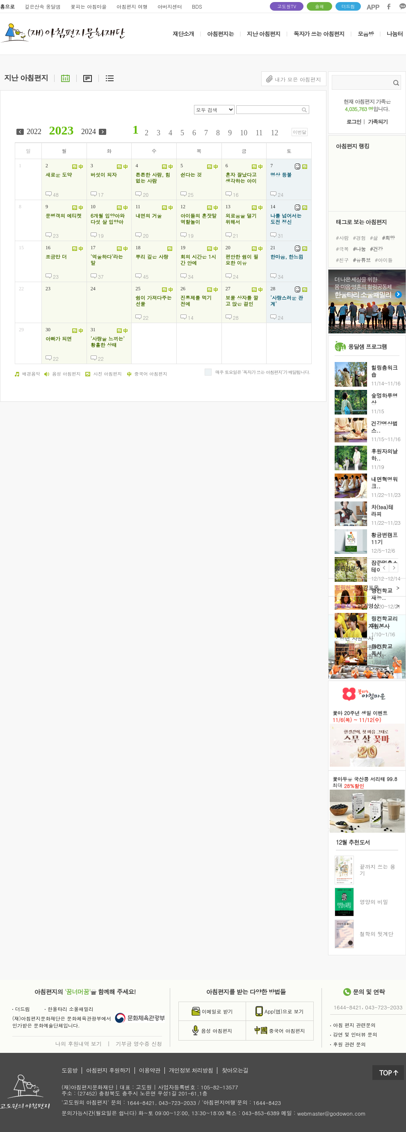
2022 (34, 132)
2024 (88, 132)
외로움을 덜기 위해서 (241, 218)
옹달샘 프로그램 (367, 346)
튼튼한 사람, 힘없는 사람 (152, 177)
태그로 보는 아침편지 (361, 221)
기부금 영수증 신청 (139, 1043)
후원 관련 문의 (348, 1044)
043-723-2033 (383, 1007)
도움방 (70, 1070)
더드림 (348, 6)
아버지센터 (169, 6)
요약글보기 (87, 78)
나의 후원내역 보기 (78, 1043)
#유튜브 (362, 259)
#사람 (342, 237)
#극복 (342, 248)
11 (258, 133)
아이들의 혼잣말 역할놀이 (198, 218)
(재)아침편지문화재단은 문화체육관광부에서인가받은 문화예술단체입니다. (61, 1022)
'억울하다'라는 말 (107, 259)
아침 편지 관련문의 (353, 1024)
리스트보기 (109, 78)
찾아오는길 (234, 1070)
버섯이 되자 (104, 174)
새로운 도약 (59, 174)
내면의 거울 (148, 215)
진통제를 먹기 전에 (196, 300)
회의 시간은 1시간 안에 (198, 259)
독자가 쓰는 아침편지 (319, 34)
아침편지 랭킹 (353, 146)
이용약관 (149, 1070)
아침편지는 (220, 34)
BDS (197, 6)
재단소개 (183, 34)
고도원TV (286, 6)
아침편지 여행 (132, 6)
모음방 (366, 34)
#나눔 (359, 248)
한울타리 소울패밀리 (69, 1008)
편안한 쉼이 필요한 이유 (242, 259)
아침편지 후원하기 (108, 1070)
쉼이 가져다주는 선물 (153, 300)
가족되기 (378, 121)
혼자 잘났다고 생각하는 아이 (241, 177)
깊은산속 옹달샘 (43, 6)
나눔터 (395, 34)
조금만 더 (56, 256)
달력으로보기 (65, 78)
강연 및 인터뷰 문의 (353, 1034)
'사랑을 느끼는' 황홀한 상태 (108, 341)
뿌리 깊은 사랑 (151, 256)
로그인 (354, 121)
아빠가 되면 (59, 338)
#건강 (376, 248)
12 (274, 133)
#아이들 (384, 259)
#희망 (388, 237)
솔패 (319, 6)
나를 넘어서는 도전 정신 (285, 218)
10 (243, 133)
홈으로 (7, 6)
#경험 (359, 237)
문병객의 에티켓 (64, 215)
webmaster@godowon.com (331, 1113)
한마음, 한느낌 (286, 256)
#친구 (342, 259)
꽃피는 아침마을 (89, 6)
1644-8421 (348, 1007)
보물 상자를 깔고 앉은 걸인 (242, 300)
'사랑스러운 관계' (286, 300)
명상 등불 (281, 174)
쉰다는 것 (191, 174)
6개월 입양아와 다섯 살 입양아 (108, 218)
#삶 (374, 237)
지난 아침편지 (264, 34)
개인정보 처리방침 (191, 1070)
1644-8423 (267, 1103)
